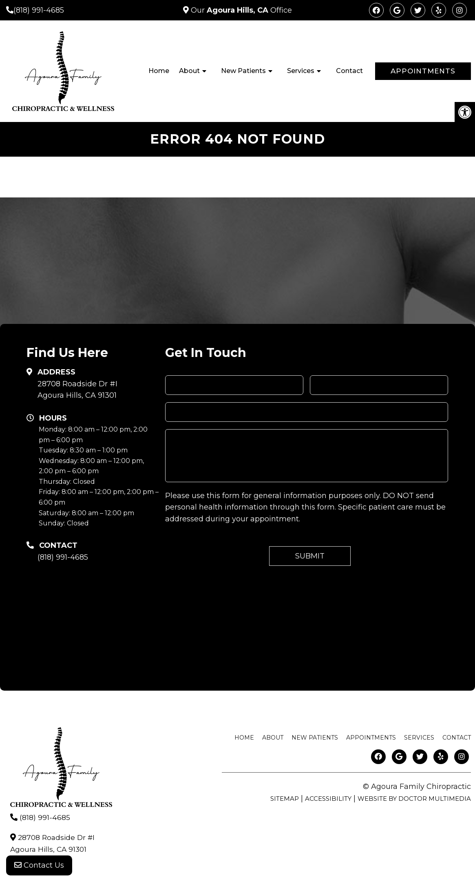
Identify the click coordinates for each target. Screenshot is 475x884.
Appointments (423, 71)
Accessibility (328, 798)
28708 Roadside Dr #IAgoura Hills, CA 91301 (77, 389)
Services (300, 71)
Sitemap (284, 798)
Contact (349, 71)
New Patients (243, 71)
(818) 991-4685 (38, 10)
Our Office (240, 10)
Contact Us (39, 867)
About (189, 71)
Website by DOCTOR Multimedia (414, 798)
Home (158, 71)
